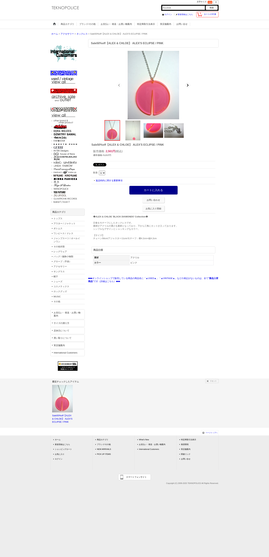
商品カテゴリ (102, 440)
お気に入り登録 (153, 208)
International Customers (65, 352)
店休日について (61, 330)
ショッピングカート (63, 449)
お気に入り (59, 454)
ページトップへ (212, 433)
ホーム (58, 440)
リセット (213, 381)
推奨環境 (185, 444)
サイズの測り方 (61, 323)
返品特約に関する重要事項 (109, 180)
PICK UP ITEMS (104, 454)
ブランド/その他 (104, 444)
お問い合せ (185, 459)
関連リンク (185, 454)
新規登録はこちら (185, 14)
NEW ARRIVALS (104, 449)
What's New (144, 440)
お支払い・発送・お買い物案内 (67, 314)
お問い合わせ (153, 200)
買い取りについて (63, 338)
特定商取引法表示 (188, 440)
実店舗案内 (59, 345)
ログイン (168, 14)
